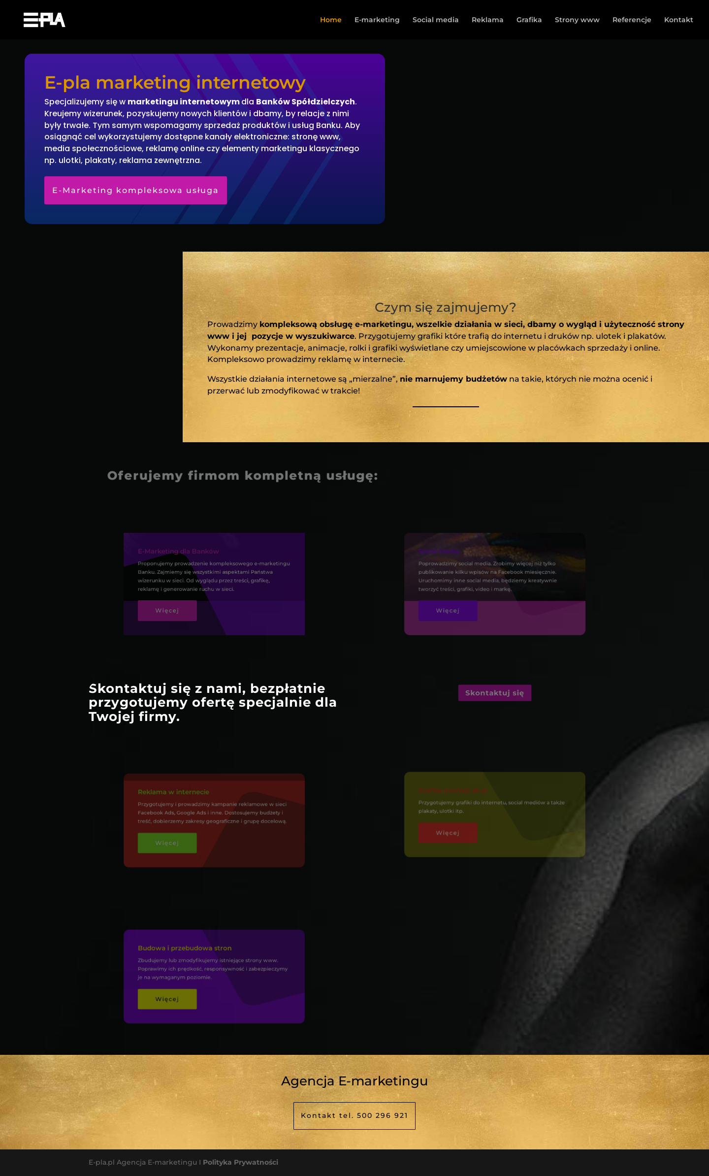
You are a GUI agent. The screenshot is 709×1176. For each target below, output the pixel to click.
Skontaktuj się (494, 692)
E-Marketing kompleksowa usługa (135, 190)
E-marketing (377, 20)
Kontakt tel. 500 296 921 (354, 1115)
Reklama (488, 20)
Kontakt (678, 20)
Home (331, 20)
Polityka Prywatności (240, 1162)
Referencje (631, 20)
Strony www (577, 20)
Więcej (177, 605)
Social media (436, 20)
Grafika (529, 20)
